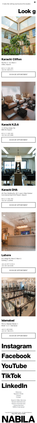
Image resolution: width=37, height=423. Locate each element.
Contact (18, 397)
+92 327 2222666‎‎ (7, 200)
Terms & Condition (21, 413)
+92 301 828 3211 (7, 70)
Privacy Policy (14, 413)
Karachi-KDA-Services (18, 402)
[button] (35, 2)
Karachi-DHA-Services (18, 403)
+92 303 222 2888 (7, 135)
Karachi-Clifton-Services (18, 400)
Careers (18, 395)
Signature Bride (18, 394)
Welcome (18, 392)
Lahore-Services (18, 405)
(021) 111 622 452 (7, 68)
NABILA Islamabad (18, 407)
